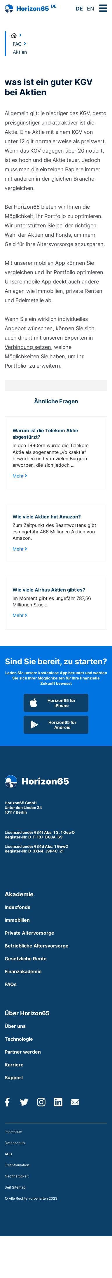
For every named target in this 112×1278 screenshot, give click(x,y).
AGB (8, 1154)
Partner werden (23, 1052)
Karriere (14, 1065)
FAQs (11, 984)
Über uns (15, 1026)
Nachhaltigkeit (17, 1176)
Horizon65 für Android (53, 725)
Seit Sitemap (15, 1187)
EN (90, 9)
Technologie (19, 1039)
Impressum (13, 1132)
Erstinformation (17, 1165)
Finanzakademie (23, 971)
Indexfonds (17, 907)
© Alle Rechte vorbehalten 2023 (31, 1198)
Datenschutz (15, 1143)
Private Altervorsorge (29, 933)
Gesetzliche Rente (26, 958)
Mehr (20, 476)
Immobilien (17, 920)
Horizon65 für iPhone (53, 703)
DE (79, 9)
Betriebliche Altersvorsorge (37, 946)
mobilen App (49, 263)
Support (14, 1077)
